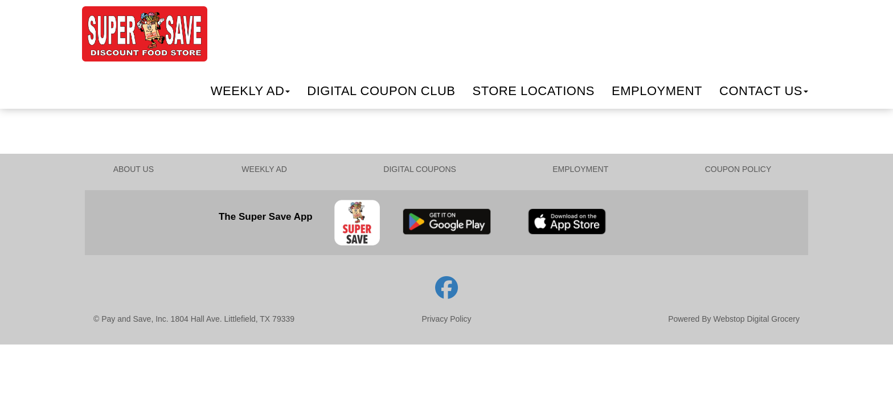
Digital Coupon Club (381, 91)
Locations (533, 91)
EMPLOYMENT (580, 169)
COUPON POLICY (738, 169)
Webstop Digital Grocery (757, 318)
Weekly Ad (250, 91)
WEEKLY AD (264, 169)
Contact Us (763, 91)
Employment (657, 91)
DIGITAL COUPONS (419, 169)
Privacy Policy (446, 318)
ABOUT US (133, 169)
